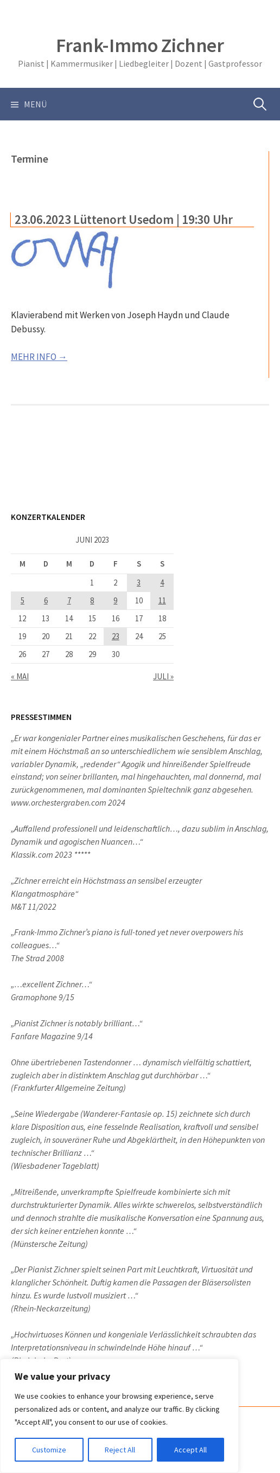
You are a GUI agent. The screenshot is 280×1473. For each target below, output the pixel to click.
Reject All (120, 1450)
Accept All (190, 1450)
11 (162, 600)
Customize (49, 1450)
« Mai (20, 676)
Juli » (163, 676)
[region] (119, 1416)
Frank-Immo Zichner (140, 45)
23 (115, 636)
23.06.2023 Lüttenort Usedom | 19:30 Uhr (124, 219)
